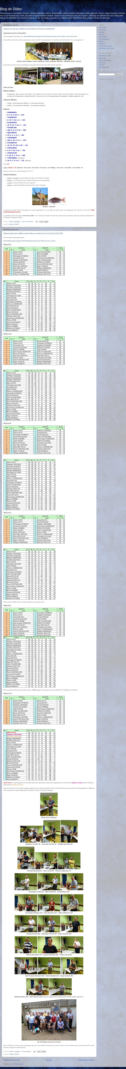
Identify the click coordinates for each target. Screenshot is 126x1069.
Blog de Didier (11, 9)
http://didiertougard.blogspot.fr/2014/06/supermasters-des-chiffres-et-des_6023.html (50, 36)
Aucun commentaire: (27, 221)
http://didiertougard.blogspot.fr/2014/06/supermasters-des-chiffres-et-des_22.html (29, 241)
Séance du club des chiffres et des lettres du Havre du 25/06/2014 (29, 29)
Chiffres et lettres (14, 224)
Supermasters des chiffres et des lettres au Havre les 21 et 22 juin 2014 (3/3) (33, 233)
